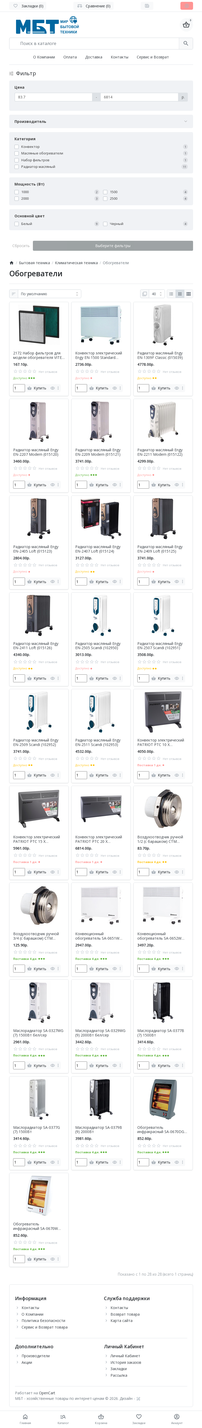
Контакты (119, 56)
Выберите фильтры (112, 245)
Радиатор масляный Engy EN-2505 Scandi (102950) (97, 646)
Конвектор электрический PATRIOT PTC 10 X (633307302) (160, 742)
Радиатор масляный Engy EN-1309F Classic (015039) (160, 355)
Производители (36, 1355)
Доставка (93, 56)
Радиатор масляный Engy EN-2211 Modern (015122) (160, 452)
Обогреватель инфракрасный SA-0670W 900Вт (35, 1226)
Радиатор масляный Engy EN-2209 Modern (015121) (97, 452)
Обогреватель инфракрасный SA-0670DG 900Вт (160, 1129)
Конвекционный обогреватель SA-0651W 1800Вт (97, 936)
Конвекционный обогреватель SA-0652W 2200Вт (159, 936)
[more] (58, 388)
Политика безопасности (43, 1320)
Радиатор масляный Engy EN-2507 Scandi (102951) (160, 646)
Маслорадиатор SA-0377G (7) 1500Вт (36, 1129)
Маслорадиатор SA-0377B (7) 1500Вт (160, 1033)
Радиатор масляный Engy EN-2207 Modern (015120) (35, 452)
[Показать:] (157, 293)
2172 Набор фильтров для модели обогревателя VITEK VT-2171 (38, 355)
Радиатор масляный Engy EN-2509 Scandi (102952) (35, 742)
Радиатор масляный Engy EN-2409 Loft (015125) (160, 549)
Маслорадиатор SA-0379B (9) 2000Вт (98, 1129)
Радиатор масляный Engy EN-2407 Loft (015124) (97, 549)
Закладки (118, 1368)
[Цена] (53, 97)
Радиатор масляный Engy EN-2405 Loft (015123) (35, 549)
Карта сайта (121, 1320)
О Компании (44, 56)
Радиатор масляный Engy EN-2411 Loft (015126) (35, 646)
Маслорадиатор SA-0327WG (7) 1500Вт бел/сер (38, 1033)
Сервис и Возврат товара (45, 1327)
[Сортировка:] (49, 293)
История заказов (125, 1362)
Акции (27, 1362)
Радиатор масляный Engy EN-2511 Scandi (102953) (97, 742)
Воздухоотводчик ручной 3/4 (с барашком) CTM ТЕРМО (36, 936)
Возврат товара (125, 1314)
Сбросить (21, 245)
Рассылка (118, 1375)
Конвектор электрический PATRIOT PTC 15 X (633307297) (36, 839)
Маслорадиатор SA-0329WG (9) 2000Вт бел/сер (100, 1033)
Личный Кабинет (125, 1355)
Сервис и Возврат (153, 56)
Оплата (70, 56)
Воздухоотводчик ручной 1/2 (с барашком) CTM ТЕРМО (160, 839)
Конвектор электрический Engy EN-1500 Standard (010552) (98, 355)
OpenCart (47, 1392)
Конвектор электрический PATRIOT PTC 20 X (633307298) (98, 839)
